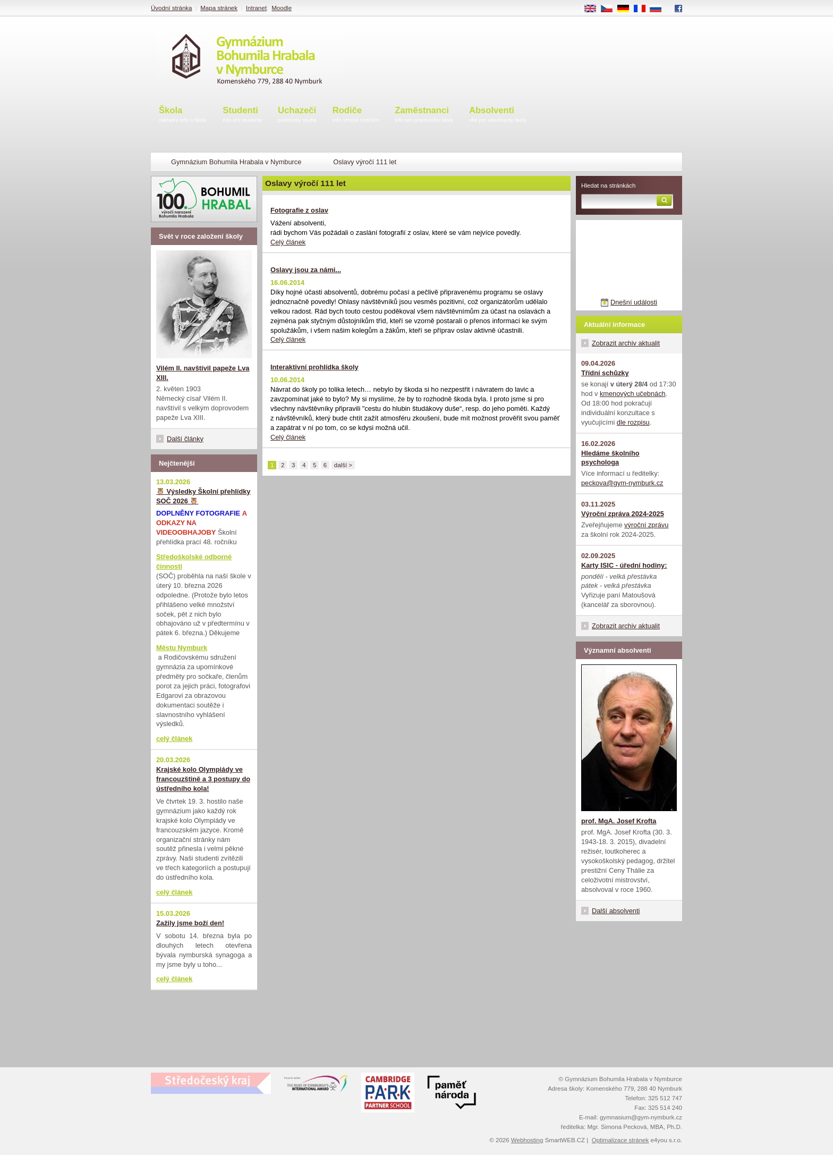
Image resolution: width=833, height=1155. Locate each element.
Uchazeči (297, 115)
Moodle (281, 8)
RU (659, 9)
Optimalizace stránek (620, 1140)
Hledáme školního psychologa (610, 458)
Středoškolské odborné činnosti (194, 561)
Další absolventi (616, 911)
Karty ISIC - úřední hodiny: (624, 565)
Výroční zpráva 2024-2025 (622, 514)
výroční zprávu (646, 525)
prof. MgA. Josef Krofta (618, 821)
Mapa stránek (218, 8)
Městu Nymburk (181, 648)
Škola (183, 115)
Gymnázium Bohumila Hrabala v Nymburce (236, 162)
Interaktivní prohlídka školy (314, 367)
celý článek (174, 739)
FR (643, 9)
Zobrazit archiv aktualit (626, 343)
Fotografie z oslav (299, 210)
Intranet (256, 8)
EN (594, 9)
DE (627, 9)
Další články (185, 439)
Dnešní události (633, 302)
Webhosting (527, 1140)
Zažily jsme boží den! (190, 923)
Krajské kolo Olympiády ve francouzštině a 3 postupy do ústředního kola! (203, 779)
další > (343, 465)
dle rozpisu (633, 422)
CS (610, 9)
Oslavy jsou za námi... (305, 270)
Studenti (242, 115)
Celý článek (287, 242)
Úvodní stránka (171, 8)
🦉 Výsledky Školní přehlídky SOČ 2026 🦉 (203, 496)
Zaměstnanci (424, 115)
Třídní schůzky (605, 373)
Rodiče (356, 115)
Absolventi (498, 115)
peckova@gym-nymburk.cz (622, 483)
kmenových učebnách (633, 394)
